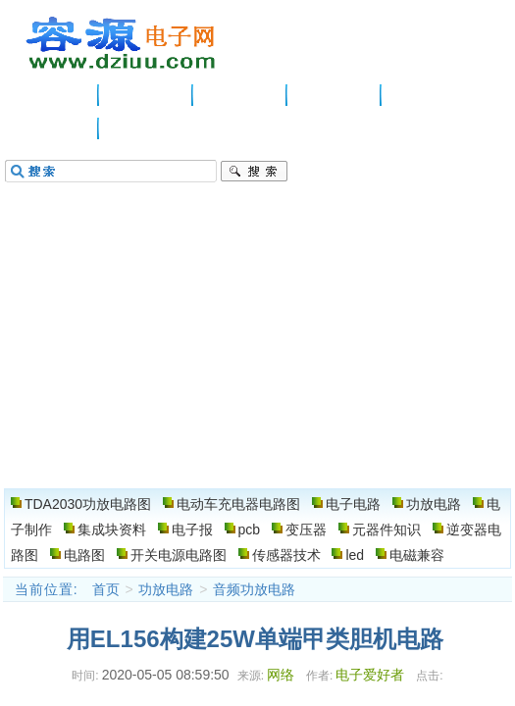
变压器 (306, 529)
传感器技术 (286, 555)
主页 (52, 95)
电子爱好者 (369, 674)
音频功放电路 (254, 589)
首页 (106, 589)
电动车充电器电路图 (238, 504)
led (354, 555)
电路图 (52, 128)
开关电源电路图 (178, 555)
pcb (249, 529)
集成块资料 (111, 529)
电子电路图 (122, 43)
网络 (280, 674)
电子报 (192, 529)
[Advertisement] (257, 341)
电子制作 (428, 95)
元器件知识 (386, 529)
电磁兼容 (416, 555)
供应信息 (146, 95)
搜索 (254, 171)
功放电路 (334, 95)
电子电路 (240, 95)
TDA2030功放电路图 (88, 504)
